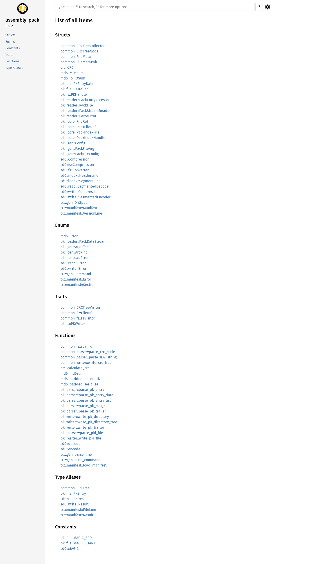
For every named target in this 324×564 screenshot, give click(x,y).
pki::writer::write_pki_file (81, 438)
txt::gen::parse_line (76, 454)
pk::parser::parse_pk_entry (82, 389)
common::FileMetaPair (79, 62)
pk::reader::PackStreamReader (86, 111)
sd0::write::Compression (80, 192)
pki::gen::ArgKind (74, 252)
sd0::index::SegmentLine (81, 181)
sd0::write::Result (75, 504)
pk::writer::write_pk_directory (85, 417)
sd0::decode (71, 444)
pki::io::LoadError (75, 258)
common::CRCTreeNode (80, 51)
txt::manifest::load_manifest (84, 465)
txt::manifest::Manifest (79, 208)
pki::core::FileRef (74, 121)
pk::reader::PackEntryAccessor (85, 100)
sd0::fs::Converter (75, 170)
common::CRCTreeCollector (83, 46)
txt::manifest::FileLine (78, 509)
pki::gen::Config (73, 143)
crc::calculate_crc (75, 368)
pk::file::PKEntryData (77, 84)
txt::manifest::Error (76, 279)
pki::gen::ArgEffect (75, 247)
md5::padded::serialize (79, 384)
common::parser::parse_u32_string (89, 357)
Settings (267, 7)
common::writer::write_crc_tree (86, 362)
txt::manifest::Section (78, 285)
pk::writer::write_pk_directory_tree (89, 422)
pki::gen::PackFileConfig (80, 154)
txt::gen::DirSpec (74, 202)
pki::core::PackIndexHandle (83, 138)
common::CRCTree (75, 488)
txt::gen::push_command (81, 460)
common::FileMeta (76, 56)
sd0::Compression (75, 159)
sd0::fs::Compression (77, 165)
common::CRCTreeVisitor (80, 307)
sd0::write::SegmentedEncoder (85, 197)
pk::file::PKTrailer (74, 89)
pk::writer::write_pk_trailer (82, 427)
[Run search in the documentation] (154, 7)
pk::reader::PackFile (77, 105)
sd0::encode (70, 449)
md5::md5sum (72, 373)
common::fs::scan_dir (78, 346)
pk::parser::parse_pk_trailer (83, 411)
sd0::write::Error (73, 268)
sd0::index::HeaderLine (79, 175)
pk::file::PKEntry (73, 493)
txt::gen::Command (76, 274)
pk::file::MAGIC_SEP (76, 538)
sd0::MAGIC (70, 548)
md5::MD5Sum (72, 73)
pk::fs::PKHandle (74, 94)
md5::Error (69, 236)
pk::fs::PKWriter (73, 324)
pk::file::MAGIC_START (78, 543)
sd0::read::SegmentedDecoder (85, 186)
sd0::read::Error (73, 263)
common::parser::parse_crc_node (88, 352)
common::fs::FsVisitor (78, 318)
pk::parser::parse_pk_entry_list (86, 400)
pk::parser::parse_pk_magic (83, 406)
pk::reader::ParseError (78, 116)
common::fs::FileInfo (77, 313)
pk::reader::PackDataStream (83, 241)
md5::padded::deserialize (82, 379)
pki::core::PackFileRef (78, 127)
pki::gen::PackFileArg (77, 148)
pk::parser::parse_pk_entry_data (87, 395)
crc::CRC (67, 67)
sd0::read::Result (74, 499)
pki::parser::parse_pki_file (82, 433)
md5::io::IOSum (73, 78)
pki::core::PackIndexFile (80, 132)
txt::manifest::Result (77, 515)
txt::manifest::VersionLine (81, 213)
